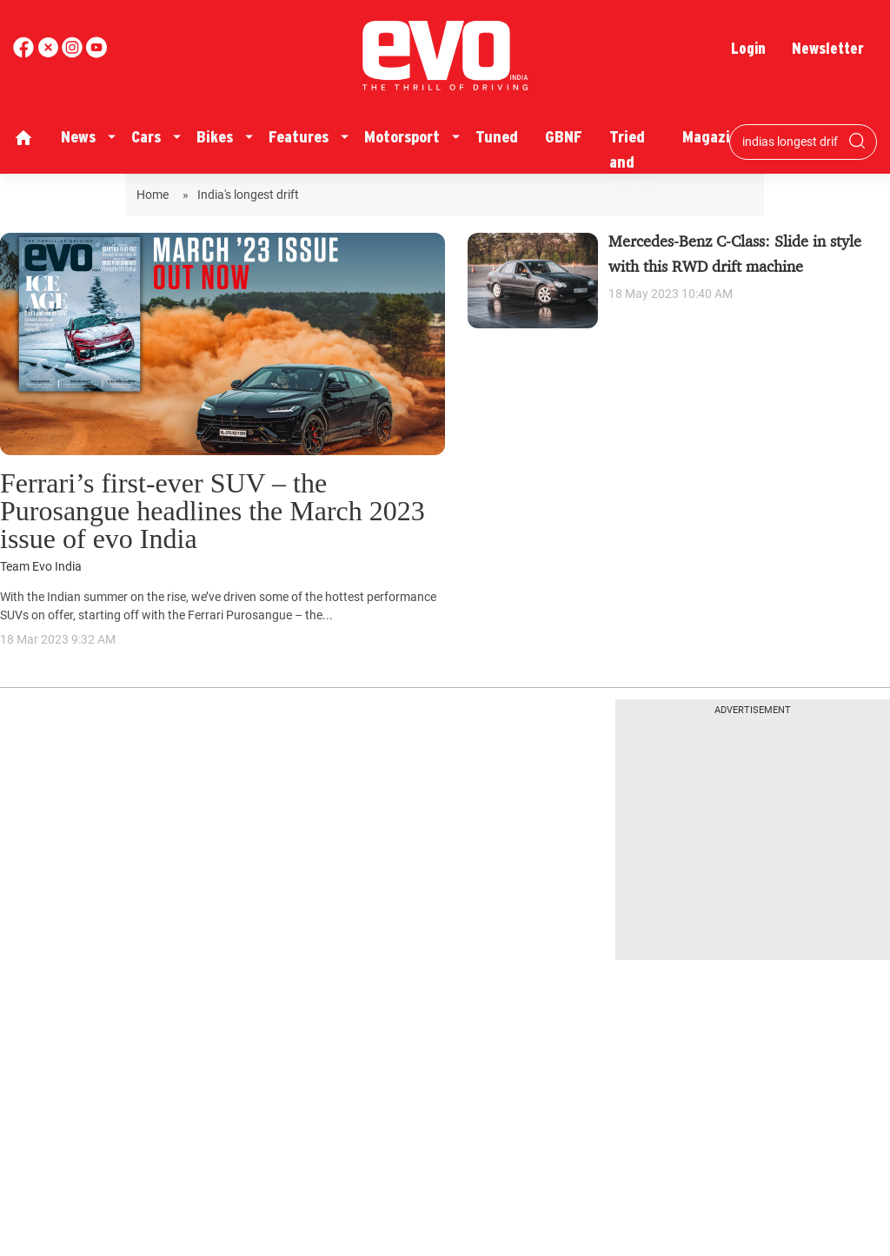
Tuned (496, 137)
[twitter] (49, 53)
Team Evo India (41, 566)
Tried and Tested (632, 161)
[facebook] (25, 53)
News (78, 137)
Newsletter (828, 48)
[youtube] (74, 53)
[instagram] (96, 53)
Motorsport (402, 137)
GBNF (563, 137)
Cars (146, 137)
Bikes (214, 137)
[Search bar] (790, 141)
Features (299, 137)
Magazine (714, 137)
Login (748, 48)
